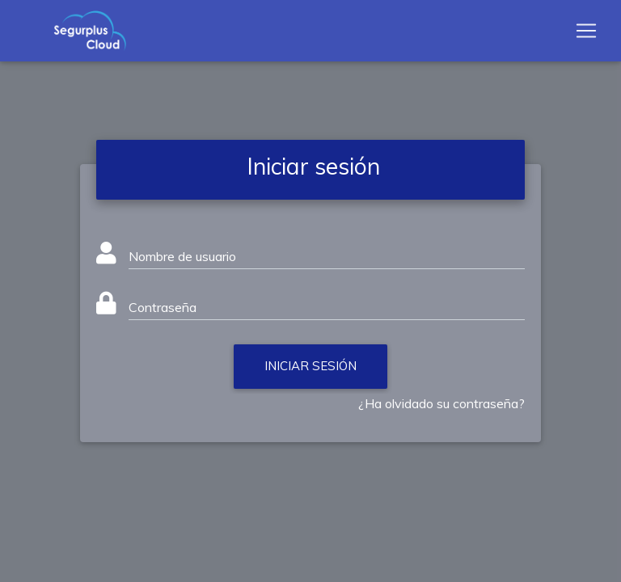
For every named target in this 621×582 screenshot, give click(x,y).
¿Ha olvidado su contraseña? (441, 403)
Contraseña (162, 307)
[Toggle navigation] (586, 34)
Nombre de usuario (182, 256)
